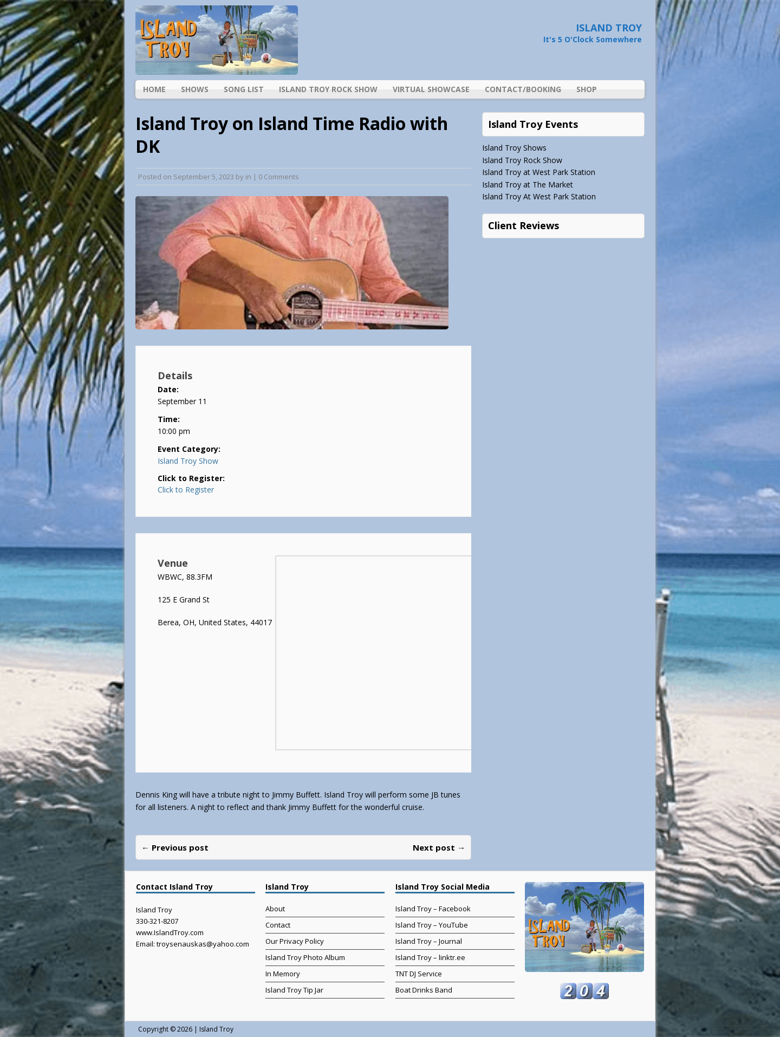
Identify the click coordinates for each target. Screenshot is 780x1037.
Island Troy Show (188, 461)
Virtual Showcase (431, 89)
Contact (277, 925)
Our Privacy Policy (294, 941)
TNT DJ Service (418, 973)
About (275, 908)
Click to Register (186, 490)
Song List (244, 89)
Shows (195, 89)
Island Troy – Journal (428, 941)
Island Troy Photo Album (305, 957)
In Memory (282, 973)
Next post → (439, 847)
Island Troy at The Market (527, 184)
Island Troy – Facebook (433, 908)
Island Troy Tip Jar (294, 990)
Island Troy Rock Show (328, 89)
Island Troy (216, 1029)
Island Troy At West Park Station (539, 196)
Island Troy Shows (514, 147)
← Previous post (175, 847)
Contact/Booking (523, 89)
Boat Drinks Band (423, 990)
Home (154, 89)
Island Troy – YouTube (431, 925)
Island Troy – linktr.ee (430, 957)
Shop (586, 89)
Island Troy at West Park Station (538, 172)
